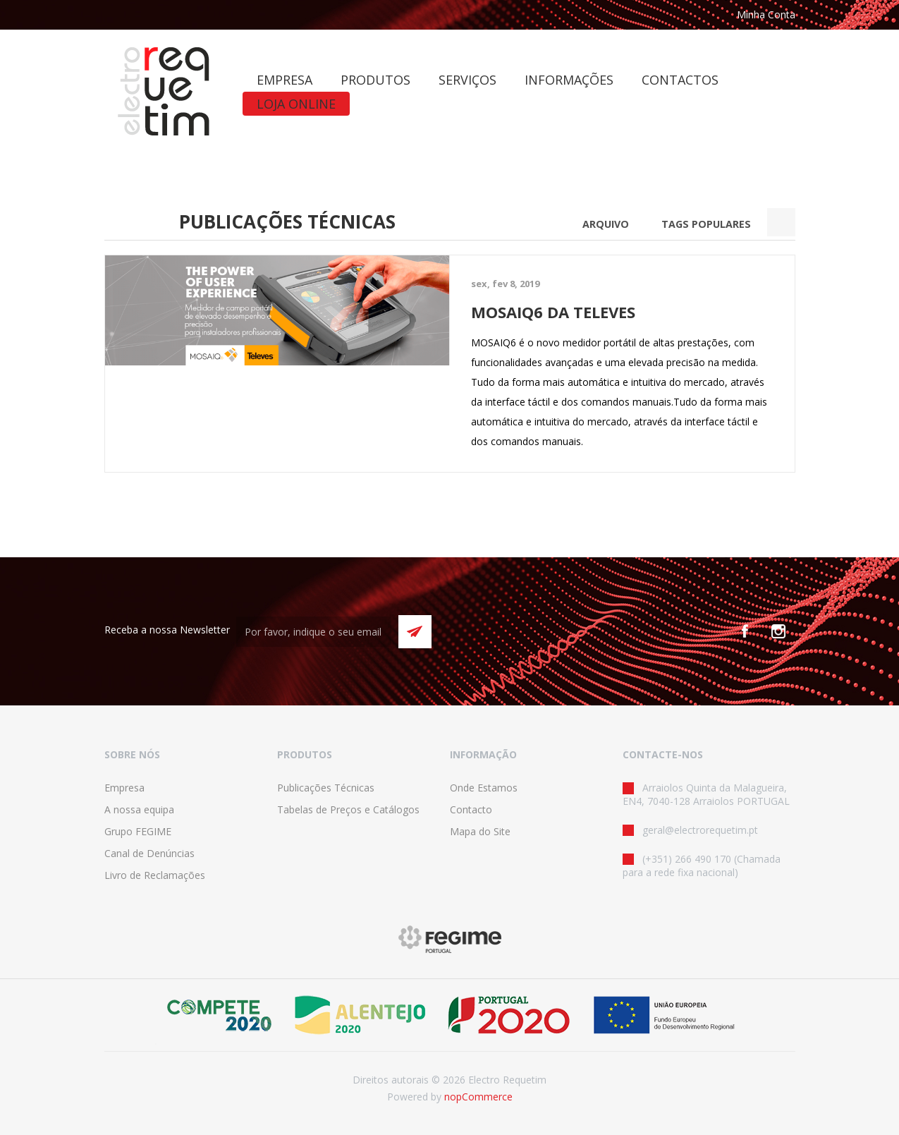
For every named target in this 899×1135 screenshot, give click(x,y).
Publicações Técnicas (325, 787)
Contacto (471, 809)
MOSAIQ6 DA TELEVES (553, 311)
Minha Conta (766, 14)
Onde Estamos (484, 787)
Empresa (124, 787)
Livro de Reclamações (154, 875)
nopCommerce (478, 1096)
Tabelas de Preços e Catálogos (348, 809)
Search (781, 222)
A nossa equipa (139, 809)
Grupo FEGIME (137, 831)
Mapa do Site (480, 831)
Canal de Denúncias (149, 853)
